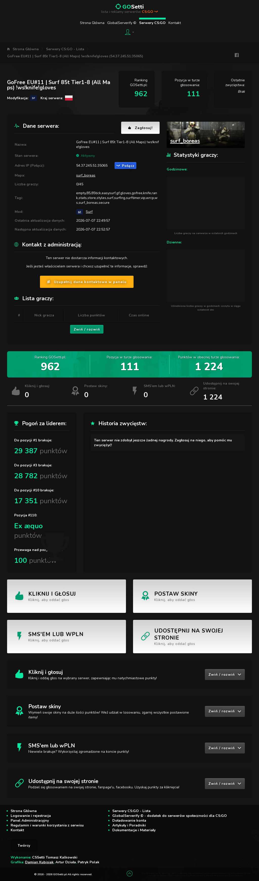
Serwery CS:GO (152, 22)
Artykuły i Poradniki (129, 825)
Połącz (125, 165)
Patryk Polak (88, 862)
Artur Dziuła (65, 862)
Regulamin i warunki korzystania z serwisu (47, 825)
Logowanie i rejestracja (31, 815)
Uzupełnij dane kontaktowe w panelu (86, 282)
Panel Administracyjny (30, 820)
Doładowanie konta (129, 820)
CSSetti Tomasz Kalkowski (54, 857)
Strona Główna (92, 22)
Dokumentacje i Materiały (134, 830)
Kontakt (174, 22)
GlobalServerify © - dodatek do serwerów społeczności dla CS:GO (169, 815)
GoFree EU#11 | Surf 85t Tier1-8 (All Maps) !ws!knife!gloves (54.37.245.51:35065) (75, 56)
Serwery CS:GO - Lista (65, 49)
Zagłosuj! (140, 127)
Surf (89, 211)
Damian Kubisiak (39, 862)
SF (79, 212)
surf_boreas (85, 175)
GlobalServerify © (121, 22)
